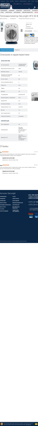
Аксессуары (3, 206)
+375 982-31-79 (17, 4)
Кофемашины (4, 10)
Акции (29, 1)
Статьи (32, 1)
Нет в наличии (28, 31)
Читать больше (28, 424)
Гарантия (16, 1)
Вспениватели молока (5, 204)
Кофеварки (11, 10)
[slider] (29, 23)
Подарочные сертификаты (16, 211)
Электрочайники (4, 211)
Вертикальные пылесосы (16, 207)
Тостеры (2, 208)
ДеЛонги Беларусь (3, 18)
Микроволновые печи (27, 12)
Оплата (7, 1)
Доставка (12, 1)
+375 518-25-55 (27, 4)
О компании (3, 1)
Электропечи (9, 12)
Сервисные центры (23, 1)
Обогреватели (13, 18)
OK (36, 424)
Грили (2, 12)
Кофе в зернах (27, 10)
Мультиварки (17, 12)
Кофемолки (19, 10)
